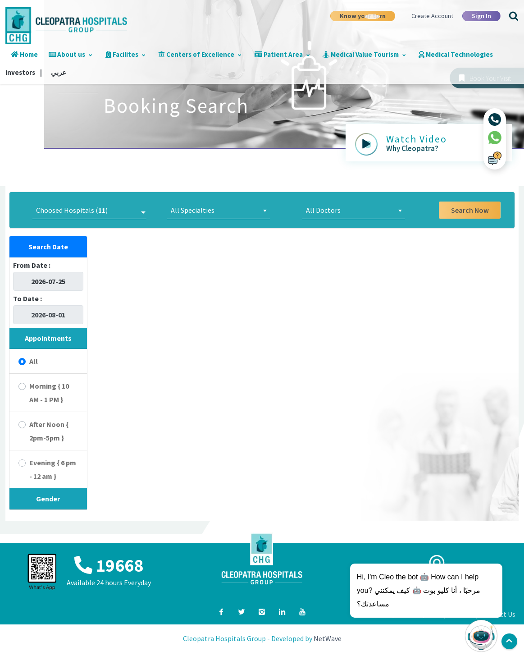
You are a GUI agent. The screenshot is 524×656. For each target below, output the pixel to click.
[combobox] (218, 210)
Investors (23, 72)
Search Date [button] (48, 246)
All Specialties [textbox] (192, 210)
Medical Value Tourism (364, 54)
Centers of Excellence (199, 54)
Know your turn (363, 16)
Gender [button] (48, 498)
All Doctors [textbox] (323, 210)
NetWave (328, 638)
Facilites (125, 54)
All (33, 361)
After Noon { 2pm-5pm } (48, 431)
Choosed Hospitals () (72, 210)
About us (71, 54)
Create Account (432, 16)
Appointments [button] (48, 338)
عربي (58, 72)
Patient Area (282, 54)
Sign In (481, 16)
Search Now (470, 210)
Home (24, 54)
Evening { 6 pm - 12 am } (52, 469)
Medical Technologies (456, 54)
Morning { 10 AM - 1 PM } (49, 392)
